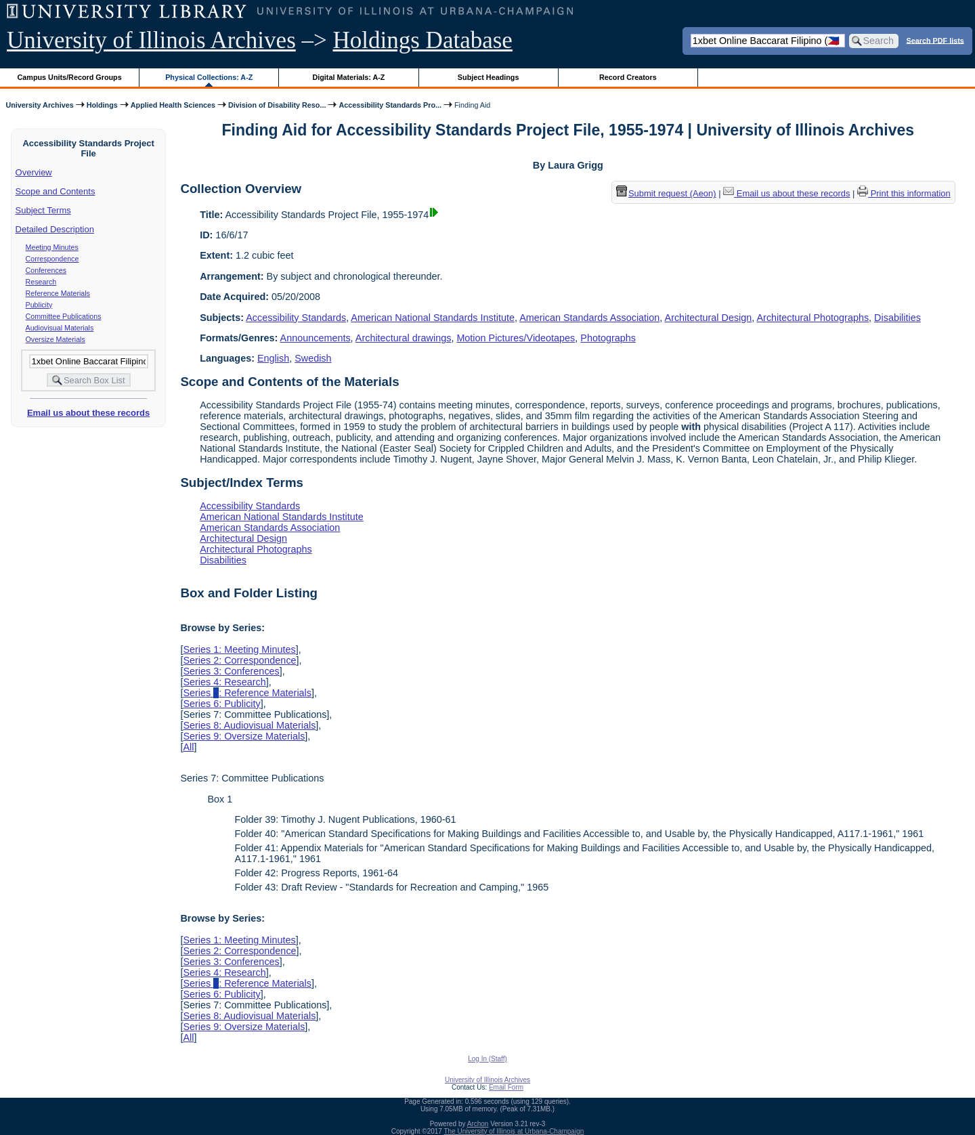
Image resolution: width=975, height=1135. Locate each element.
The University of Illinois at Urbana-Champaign (514, 1131)
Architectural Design (708, 317)
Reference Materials (58, 293)
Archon (478, 1124)
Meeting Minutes (52, 247)
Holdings (102, 105)
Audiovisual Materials (60, 328)
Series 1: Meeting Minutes (239, 649)
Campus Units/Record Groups (70, 77)
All (188, 747)
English (273, 358)
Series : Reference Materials (247, 692)
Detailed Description (55, 229)
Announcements (315, 338)
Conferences (46, 270)
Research (41, 282)
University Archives (39, 105)
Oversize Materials (55, 339)
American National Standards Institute (433, 317)
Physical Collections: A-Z (209, 77)
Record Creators (628, 77)
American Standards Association (589, 317)
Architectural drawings (403, 338)
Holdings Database (423, 40)
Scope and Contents (55, 191)
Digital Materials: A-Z (348, 77)
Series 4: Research (224, 682)
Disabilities (897, 317)
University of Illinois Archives (151, 40)
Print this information (904, 193)
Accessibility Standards (296, 317)
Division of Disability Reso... (277, 105)
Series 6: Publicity (221, 703)
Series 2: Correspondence (239, 660)
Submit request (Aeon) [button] (666, 193)
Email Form (506, 1087)
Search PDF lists (935, 40)
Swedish (313, 358)
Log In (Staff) (487, 1059)
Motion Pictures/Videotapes (515, 338)
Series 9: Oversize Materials (244, 736)
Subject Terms (43, 210)
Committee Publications (64, 316)
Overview (34, 172)
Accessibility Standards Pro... (390, 105)
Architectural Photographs (813, 317)
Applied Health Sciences (173, 105)
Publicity (39, 305)
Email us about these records (88, 413)
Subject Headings (488, 77)
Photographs (608, 338)
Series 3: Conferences (231, 671)
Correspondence (52, 259)
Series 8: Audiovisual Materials (249, 725)
